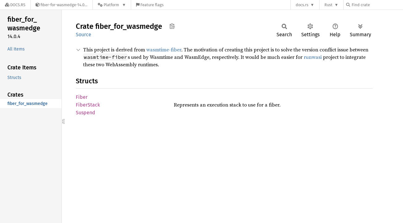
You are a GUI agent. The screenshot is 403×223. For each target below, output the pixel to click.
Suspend (85, 113)
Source (83, 34)
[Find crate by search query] (377, 5)
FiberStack (88, 105)
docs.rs (302, 4)
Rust (328, 4)
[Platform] (112, 5)
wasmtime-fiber (163, 49)
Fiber (82, 97)
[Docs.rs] (15, 5)
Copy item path (172, 26)
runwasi (313, 57)
